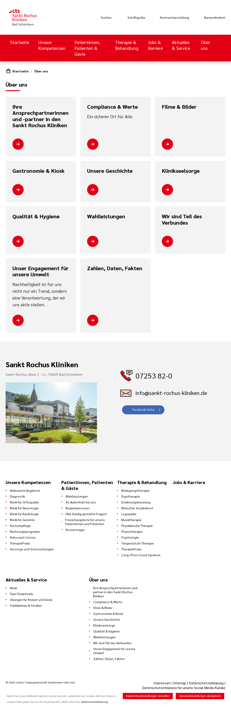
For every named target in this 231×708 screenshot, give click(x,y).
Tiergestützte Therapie (137, 543)
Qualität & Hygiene (36, 216)
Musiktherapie (131, 520)
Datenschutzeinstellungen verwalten (147, 696)
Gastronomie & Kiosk (38, 171)
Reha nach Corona (22, 537)
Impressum (162, 682)
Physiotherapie (132, 531)
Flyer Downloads (21, 594)
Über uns (205, 45)
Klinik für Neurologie (24, 508)
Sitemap (179, 682)
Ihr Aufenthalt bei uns (81, 502)
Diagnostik (17, 496)
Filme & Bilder (179, 107)
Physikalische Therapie (137, 526)
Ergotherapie (130, 496)
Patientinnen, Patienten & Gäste (87, 48)
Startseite (19, 42)
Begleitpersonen (78, 508)
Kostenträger (75, 530)
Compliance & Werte (112, 107)
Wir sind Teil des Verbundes (182, 219)
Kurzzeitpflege (20, 526)
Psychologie (130, 537)
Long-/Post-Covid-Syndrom (140, 555)
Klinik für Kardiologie (24, 514)
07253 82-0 (154, 375)
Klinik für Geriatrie (22, 520)
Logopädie (128, 514)
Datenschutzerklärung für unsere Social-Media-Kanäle (183, 687)
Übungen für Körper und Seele (31, 599)
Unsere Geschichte (110, 171)
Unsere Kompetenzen (51, 45)
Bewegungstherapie (135, 490)
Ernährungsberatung (135, 502)
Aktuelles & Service (181, 45)
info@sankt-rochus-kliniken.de (171, 392)
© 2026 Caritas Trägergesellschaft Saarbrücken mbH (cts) (40, 682)
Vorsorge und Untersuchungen (32, 549)
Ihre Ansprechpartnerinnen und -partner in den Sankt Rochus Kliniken (40, 116)
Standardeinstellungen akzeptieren (200, 696)
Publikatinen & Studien (26, 605)
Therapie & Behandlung (126, 45)
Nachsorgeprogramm (25, 531)
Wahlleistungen (106, 216)
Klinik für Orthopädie (24, 502)
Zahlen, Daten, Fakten (114, 268)
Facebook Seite (143, 409)
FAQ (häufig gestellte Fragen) (86, 514)
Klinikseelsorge (181, 171)
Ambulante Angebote (25, 490)
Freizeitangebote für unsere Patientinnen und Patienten (85, 522)
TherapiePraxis (20, 543)
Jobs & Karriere (155, 45)
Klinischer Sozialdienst (137, 508)
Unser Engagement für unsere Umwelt (40, 271)
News (13, 588)
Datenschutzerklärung (206, 682)
